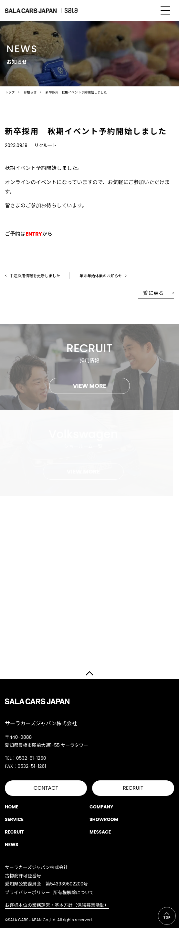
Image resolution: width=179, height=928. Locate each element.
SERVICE (14, 819)
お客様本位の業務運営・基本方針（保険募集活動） (57, 905)
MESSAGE (100, 832)
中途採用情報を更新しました (35, 275)
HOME (11, 807)
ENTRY (34, 234)
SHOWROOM (104, 819)
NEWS (11, 844)
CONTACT (46, 788)
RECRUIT (133, 788)
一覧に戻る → (156, 293)
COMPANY (101, 807)
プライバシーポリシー (27, 892)
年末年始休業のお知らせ (100, 275)
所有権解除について (73, 892)
